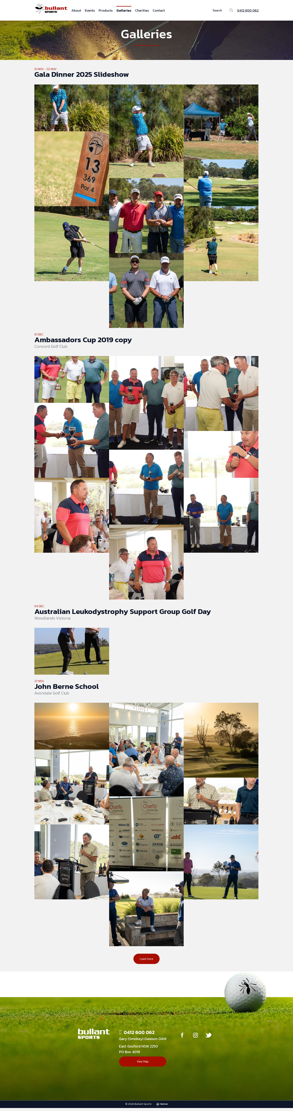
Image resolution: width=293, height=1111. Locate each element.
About (76, 10)
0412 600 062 (248, 10)
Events (90, 10)
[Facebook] (180, 1039)
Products (106, 10)
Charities (142, 10)
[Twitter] (210, 1039)
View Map (140, 1065)
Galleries (123, 10)
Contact (159, 10)
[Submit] (231, 10)
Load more (146, 961)
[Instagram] (195, 1039)
